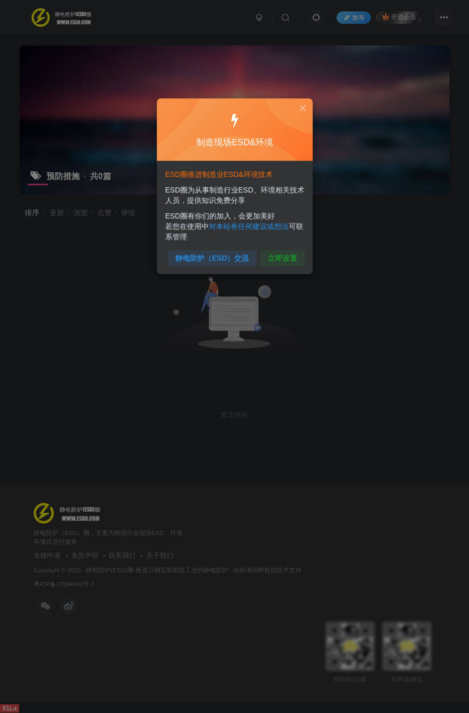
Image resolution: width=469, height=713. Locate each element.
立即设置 (279, 254)
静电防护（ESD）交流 (213, 254)
